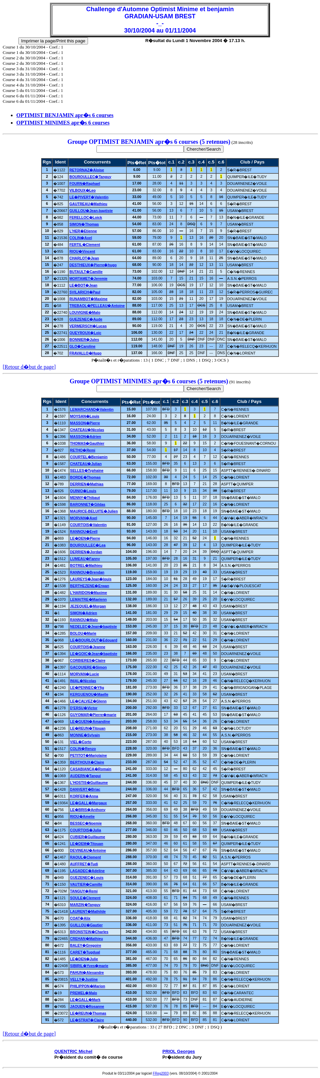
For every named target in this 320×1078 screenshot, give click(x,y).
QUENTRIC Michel (73, 1051)
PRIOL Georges (178, 1051)
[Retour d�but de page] (29, 367)
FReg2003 (161, 1073)
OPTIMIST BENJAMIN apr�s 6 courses (64, 115)
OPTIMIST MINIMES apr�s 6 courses (62, 123)
